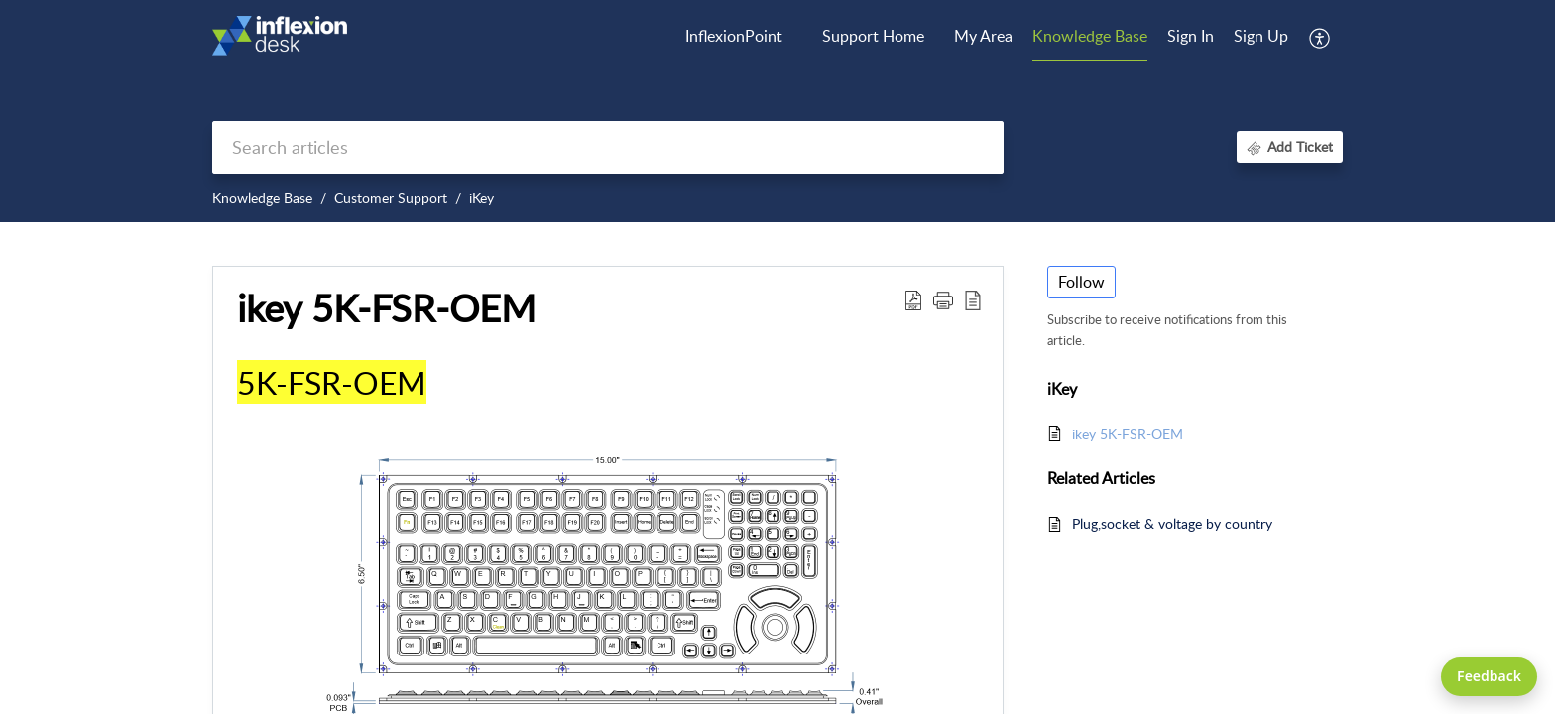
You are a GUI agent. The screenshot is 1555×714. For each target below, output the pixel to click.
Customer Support (390, 197)
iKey (481, 197)
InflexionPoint (733, 36)
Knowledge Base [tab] (1089, 36)
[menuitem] (1190, 37)
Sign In (1190, 36)
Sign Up (1261, 36)
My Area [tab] (983, 36)
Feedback (1489, 675)
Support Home (873, 36)
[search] (608, 147)
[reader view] (973, 299)
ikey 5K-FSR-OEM (386, 308)
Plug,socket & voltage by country (1172, 523)
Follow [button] (1081, 282)
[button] (943, 299)
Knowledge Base (262, 197)
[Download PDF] (913, 299)
